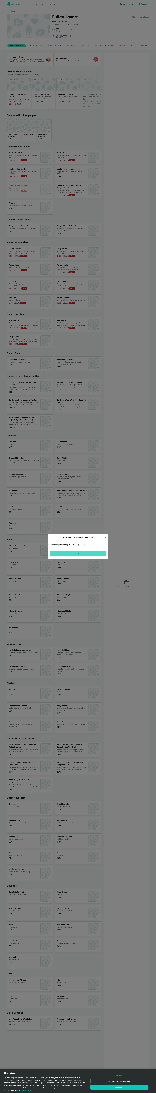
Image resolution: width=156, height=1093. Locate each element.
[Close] (105, 537)
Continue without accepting (119, 1081)
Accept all (119, 1087)
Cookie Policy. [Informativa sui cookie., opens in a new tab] (27, 1090)
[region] (78, 1081)
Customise (119, 1075)
